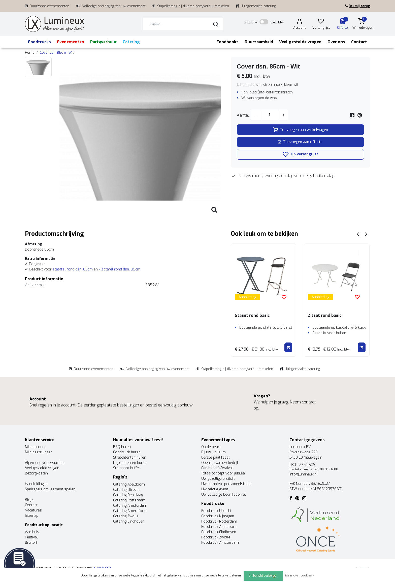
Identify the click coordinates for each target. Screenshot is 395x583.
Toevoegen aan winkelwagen (300, 130)
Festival (31, 537)
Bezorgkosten (36, 473)
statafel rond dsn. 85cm (73, 269)
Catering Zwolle (126, 516)
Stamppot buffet (126, 468)
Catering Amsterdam (130, 505)
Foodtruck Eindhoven (218, 532)
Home (30, 52)
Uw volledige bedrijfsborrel (223, 494)
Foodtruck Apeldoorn (219, 526)
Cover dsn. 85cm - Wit (57, 52)
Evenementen (70, 42)
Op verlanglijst (300, 154)
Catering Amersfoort (130, 510)
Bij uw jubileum (213, 452)
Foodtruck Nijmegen (217, 516)
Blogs (29, 499)
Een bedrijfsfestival (217, 468)
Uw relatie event (214, 489)
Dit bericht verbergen (263, 576)
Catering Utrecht (126, 489)
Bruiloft (31, 542)
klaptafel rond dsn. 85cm (119, 269)
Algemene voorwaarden (44, 462)
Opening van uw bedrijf (219, 462)
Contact (359, 42)
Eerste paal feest (215, 457)
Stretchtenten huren (129, 457)
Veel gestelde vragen (300, 42)
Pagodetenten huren (130, 462)
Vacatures (33, 510)
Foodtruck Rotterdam (219, 521)
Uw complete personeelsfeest (226, 484)
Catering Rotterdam (129, 500)
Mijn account (35, 446)
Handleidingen (36, 484)
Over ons (336, 42)
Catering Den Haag (128, 495)
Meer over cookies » (299, 575)
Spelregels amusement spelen (50, 489)
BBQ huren (122, 446)
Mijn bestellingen (38, 452)
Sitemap (31, 515)
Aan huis (32, 532)
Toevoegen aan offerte (300, 142)
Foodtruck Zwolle (215, 537)
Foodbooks (227, 42)
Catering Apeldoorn (129, 484)
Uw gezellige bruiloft (218, 478)
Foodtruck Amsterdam (220, 542)
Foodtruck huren (127, 452)
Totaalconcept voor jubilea (223, 473)
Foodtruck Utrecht (216, 510)
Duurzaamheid (259, 42)
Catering (131, 42)
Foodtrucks (39, 42)
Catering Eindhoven (128, 521)
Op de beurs (211, 446)
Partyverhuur (103, 42)
